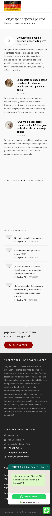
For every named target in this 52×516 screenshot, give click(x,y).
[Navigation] (46, 6)
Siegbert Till (21, 242)
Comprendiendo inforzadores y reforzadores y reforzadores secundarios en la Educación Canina (28, 291)
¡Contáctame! (18, 345)
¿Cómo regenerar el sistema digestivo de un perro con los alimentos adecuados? (27, 270)
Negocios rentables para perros (28, 238)
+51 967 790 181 (15, 448)
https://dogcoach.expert (18, 456)
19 (9, 239)
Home (7, 23)
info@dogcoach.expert (18, 452)
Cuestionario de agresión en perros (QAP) (27, 252)
